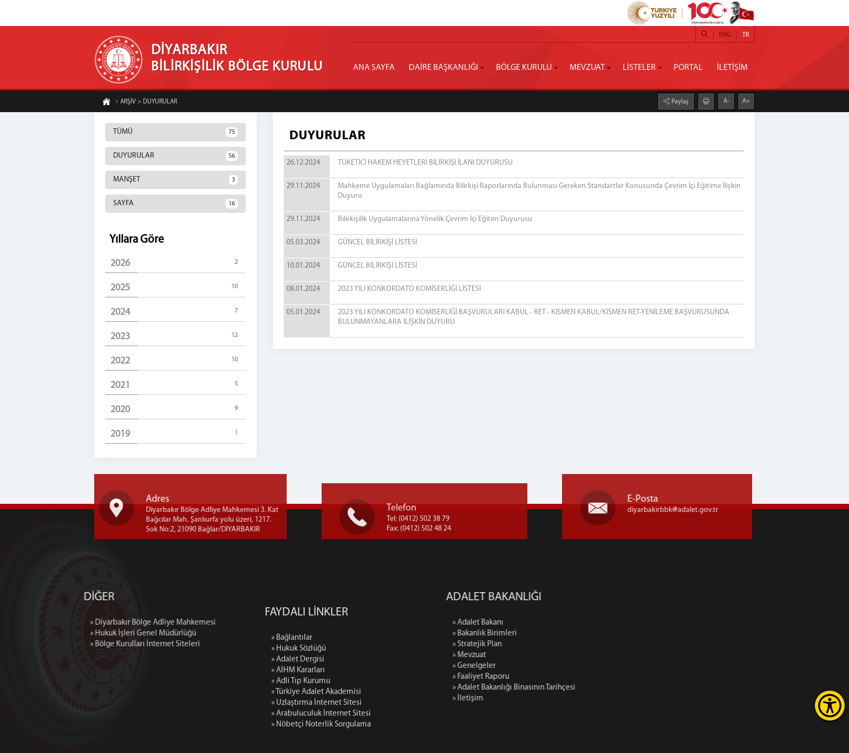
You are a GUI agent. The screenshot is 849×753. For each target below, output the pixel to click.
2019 (178, 433)
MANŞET (175, 180)
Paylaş (679, 101)
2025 (178, 287)
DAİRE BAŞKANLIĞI (443, 67)
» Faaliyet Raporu (550, 677)
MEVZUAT (587, 67)
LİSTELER (639, 67)
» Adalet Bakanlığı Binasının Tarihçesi (583, 688)
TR (745, 35)
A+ (746, 100)
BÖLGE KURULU (524, 67)
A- (726, 100)
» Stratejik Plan (546, 644)
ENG (725, 35)
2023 (178, 336)
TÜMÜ (175, 132)
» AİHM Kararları (298, 736)
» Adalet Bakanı (547, 623)
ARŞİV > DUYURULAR (146, 103)
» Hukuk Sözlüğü (298, 715)
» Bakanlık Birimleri (554, 633)
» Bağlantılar (291, 704)
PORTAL (688, 67)
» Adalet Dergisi (297, 726)
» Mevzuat (539, 655)
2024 (178, 311)
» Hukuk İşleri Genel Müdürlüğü (74, 633)
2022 (178, 360)
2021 (178, 385)
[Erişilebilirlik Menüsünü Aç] (830, 705)
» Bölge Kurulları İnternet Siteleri (75, 644)
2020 (178, 409)
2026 (178, 263)
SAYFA (175, 204)
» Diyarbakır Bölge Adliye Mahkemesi (83, 623)
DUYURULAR (175, 156)
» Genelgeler (543, 666)
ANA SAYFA (374, 67)
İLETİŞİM (732, 67)
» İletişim (537, 698)
